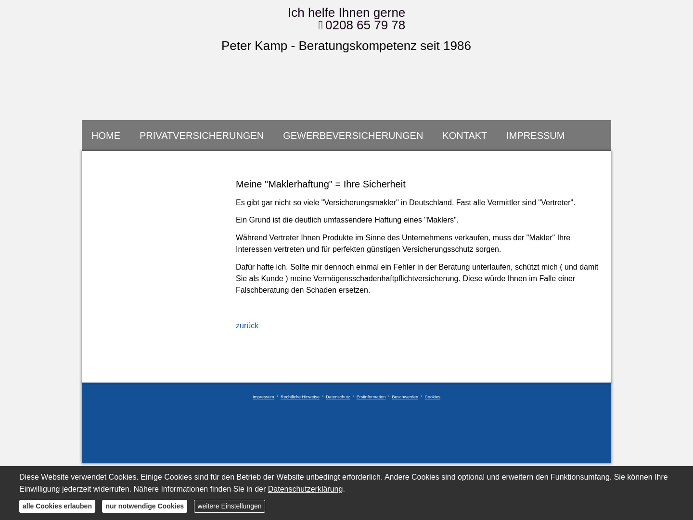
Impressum (263, 397)
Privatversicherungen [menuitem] (202, 135)
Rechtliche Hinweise (300, 397)
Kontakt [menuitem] (464, 135)
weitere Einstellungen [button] (229, 506)
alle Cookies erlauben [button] (57, 506)
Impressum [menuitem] (535, 135)
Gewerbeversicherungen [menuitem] (353, 135)
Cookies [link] (432, 397)
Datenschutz (338, 397)
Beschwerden (405, 397)
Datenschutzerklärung (305, 489)
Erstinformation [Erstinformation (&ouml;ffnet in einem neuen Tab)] (371, 397)
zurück (247, 326)
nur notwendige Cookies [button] (144, 506)
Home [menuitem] (105, 135)
